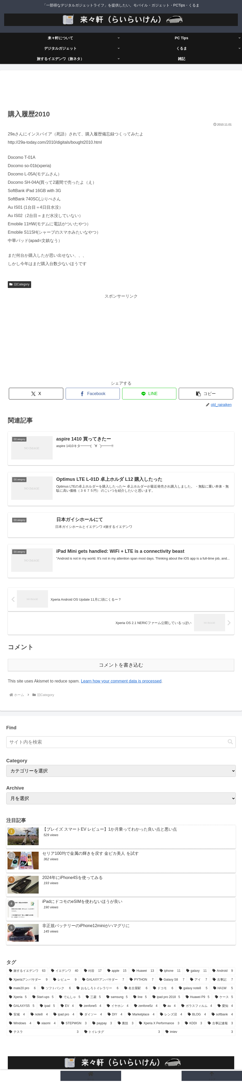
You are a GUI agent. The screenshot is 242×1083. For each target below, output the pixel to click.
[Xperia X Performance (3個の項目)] (159, 1023)
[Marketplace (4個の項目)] (141, 1015)
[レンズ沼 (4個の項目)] (171, 1015)
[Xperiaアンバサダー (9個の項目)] (28, 980)
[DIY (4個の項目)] (115, 1015)
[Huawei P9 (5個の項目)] (197, 997)
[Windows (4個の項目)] (20, 1023)
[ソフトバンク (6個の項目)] (56, 988)
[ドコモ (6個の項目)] (163, 988)
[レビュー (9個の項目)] (65, 980)
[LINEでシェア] (149, 393)
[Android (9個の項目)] (222, 971)
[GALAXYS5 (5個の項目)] (22, 1006)
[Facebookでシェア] (93, 393)
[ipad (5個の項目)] (47, 1006)
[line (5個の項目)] (140, 997)
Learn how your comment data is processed (121, 681)
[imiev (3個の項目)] (199, 1032)
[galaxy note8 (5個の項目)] (193, 988)
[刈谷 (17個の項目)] (93, 971)
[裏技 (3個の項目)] (125, 1023)
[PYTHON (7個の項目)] (141, 980)
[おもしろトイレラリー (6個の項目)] (97, 988)
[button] (206, 393)
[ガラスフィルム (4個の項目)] (197, 1006)
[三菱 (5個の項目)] (93, 997)
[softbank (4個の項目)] (222, 1015)
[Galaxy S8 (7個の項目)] (172, 980)
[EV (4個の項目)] (67, 1006)
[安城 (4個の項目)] (17, 1015)
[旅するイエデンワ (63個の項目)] (27, 971)
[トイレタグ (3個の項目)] (122, 1032)
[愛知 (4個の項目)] (225, 1006)
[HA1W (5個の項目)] (223, 988)
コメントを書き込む (121, 665)
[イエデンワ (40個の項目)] (64, 971)
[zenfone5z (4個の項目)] (146, 1006)
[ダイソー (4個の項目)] (91, 1015)
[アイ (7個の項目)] (199, 980)
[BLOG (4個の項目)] (196, 1015)
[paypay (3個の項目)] (102, 1023)
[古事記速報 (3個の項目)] (220, 1023)
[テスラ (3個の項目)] (44, 1032)
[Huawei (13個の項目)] (143, 971)
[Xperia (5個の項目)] (18, 997)
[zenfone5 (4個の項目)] (90, 1006)
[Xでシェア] (36, 393)
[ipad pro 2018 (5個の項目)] (166, 997)
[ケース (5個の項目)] (224, 997)
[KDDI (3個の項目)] (193, 1023)
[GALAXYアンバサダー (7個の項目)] (103, 980)
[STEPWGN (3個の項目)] (74, 1023)
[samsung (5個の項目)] (117, 997)
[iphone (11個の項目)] (170, 971)
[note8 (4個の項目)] (39, 1015)
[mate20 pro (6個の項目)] (22, 988)
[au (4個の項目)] (169, 1006)
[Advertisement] (121, 91)
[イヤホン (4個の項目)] (118, 1006)
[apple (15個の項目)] (117, 971)
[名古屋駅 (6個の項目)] (136, 988)
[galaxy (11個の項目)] (196, 971)
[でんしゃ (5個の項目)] (69, 997)
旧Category (19, 284)
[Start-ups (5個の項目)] (43, 997)
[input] (121, 742)
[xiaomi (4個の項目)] (46, 1023)
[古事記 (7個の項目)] (222, 980)
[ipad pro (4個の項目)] (64, 1015)
